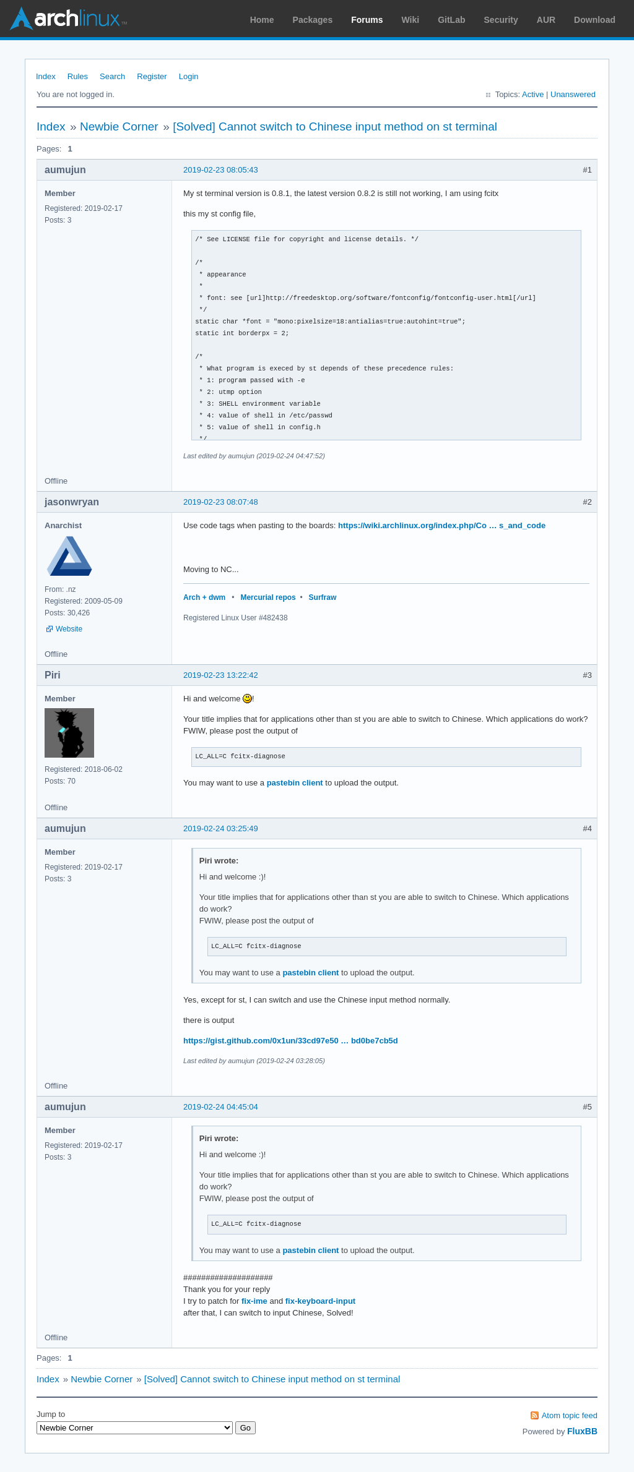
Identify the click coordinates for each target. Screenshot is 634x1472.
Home (262, 20)
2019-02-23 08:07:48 (220, 502)
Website (69, 629)
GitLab (451, 20)
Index (46, 76)
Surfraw (323, 597)
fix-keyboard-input (320, 1301)
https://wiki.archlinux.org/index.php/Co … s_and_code (441, 525)
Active (533, 94)
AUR (546, 20)
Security (501, 20)
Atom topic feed (569, 1415)
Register (152, 76)
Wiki (411, 20)
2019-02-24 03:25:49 (220, 828)
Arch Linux (68, 18)
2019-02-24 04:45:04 (220, 1106)
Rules (77, 76)
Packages (313, 20)
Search (112, 76)
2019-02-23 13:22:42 (220, 675)
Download (594, 20)
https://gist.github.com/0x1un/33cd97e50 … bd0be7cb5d (290, 1040)
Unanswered (573, 94)
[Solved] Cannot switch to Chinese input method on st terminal (335, 126)
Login (189, 76)
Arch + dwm (204, 597)
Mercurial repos (267, 597)
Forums (367, 20)
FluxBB (582, 1431)
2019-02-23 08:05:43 (220, 169)
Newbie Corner (119, 126)
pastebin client (295, 782)
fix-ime (254, 1301)
